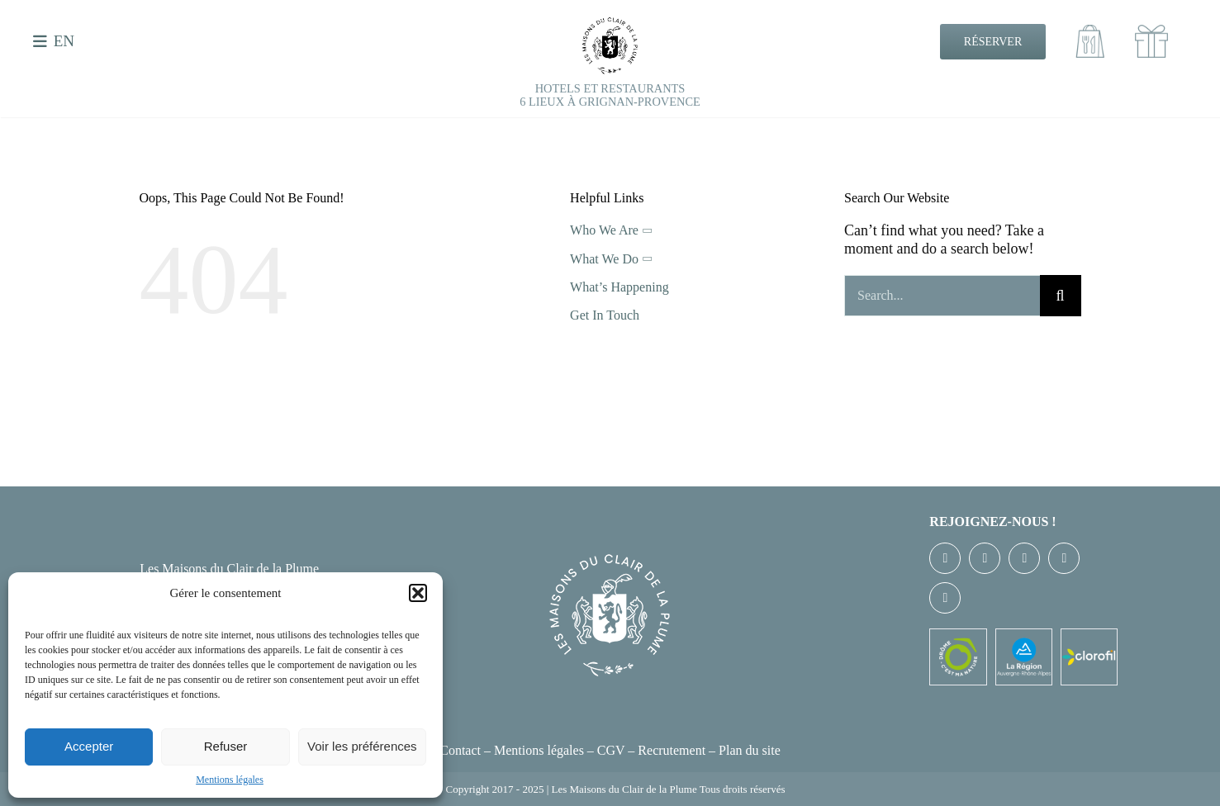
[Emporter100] (1090, 32)
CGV (611, 750)
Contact (460, 750)
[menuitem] (60, 41)
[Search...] (941, 295)
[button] (418, 593)
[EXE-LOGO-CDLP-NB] (610, 24)
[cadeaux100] (1151, 32)
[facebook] (945, 558)
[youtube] (1064, 558)
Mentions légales (229, 779)
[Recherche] (1060, 295)
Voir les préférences (362, 746)
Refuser (226, 746)
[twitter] (984, 558)
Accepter (88, 746)
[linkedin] (945, 598)
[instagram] (1024, 558)
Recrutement (671, 750)
